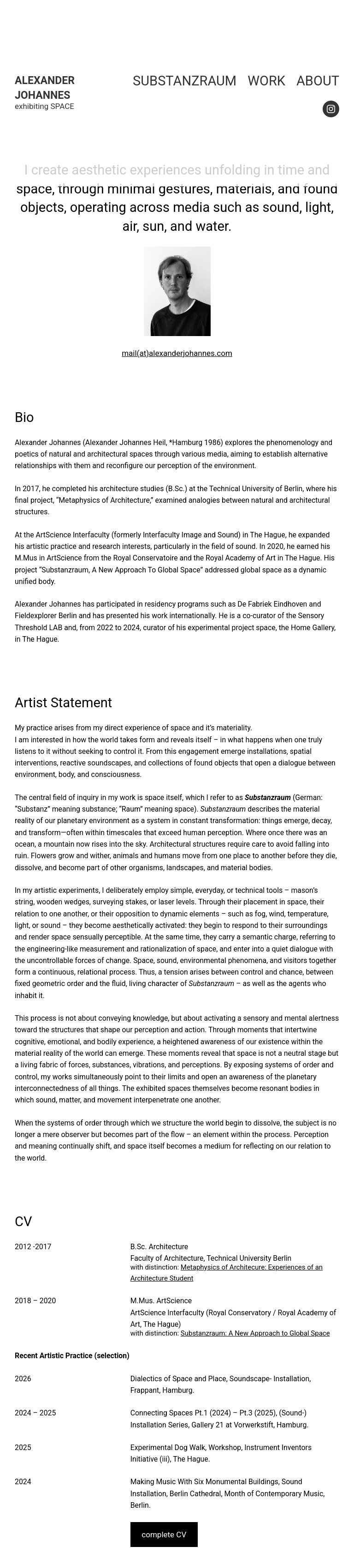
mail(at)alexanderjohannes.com (177, 353)
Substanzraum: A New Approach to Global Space (255, 1333)
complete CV (164, 1534)
